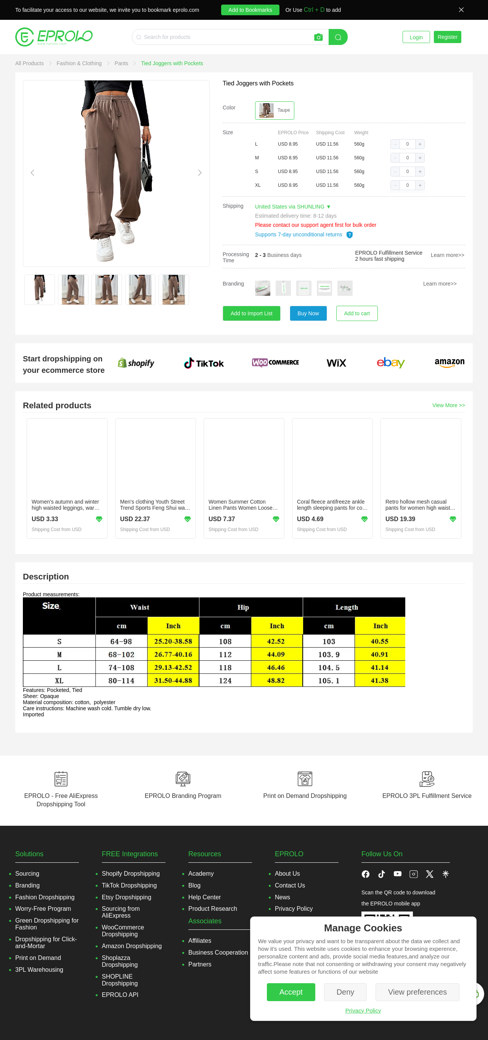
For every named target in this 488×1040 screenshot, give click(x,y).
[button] (395, 144)
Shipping (233, 206)
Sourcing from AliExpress (121, 912)
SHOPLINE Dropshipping (120, 980)
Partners (199, 964)
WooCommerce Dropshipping (123, 930)
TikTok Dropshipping (129, 885)
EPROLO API (120, 995)
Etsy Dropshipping (126, 897)
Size (228, 132)
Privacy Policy (363, 1010)
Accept (291, 992)
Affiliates (199, 940)
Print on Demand (38, 958)
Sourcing (27, 873)
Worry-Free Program (43, 908)
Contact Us (290, 885)
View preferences (417, 992)
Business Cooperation (218, 952)
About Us (287, 873)
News (282, 897)
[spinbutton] (407, 144)
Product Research (212, 908)
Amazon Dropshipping (132, 946)
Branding (233, 284)
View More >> (448, 405)
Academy (201, 873)
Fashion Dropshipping (45, 897)
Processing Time (236, 257)
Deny (346, 992)
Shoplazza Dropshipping (120, 961)
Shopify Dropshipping (131, 873)
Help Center (204, 897)
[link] (30, 63)
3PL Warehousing (39, 969)
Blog (194, 885)
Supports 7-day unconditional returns (304, 234)
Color (229, 107)
